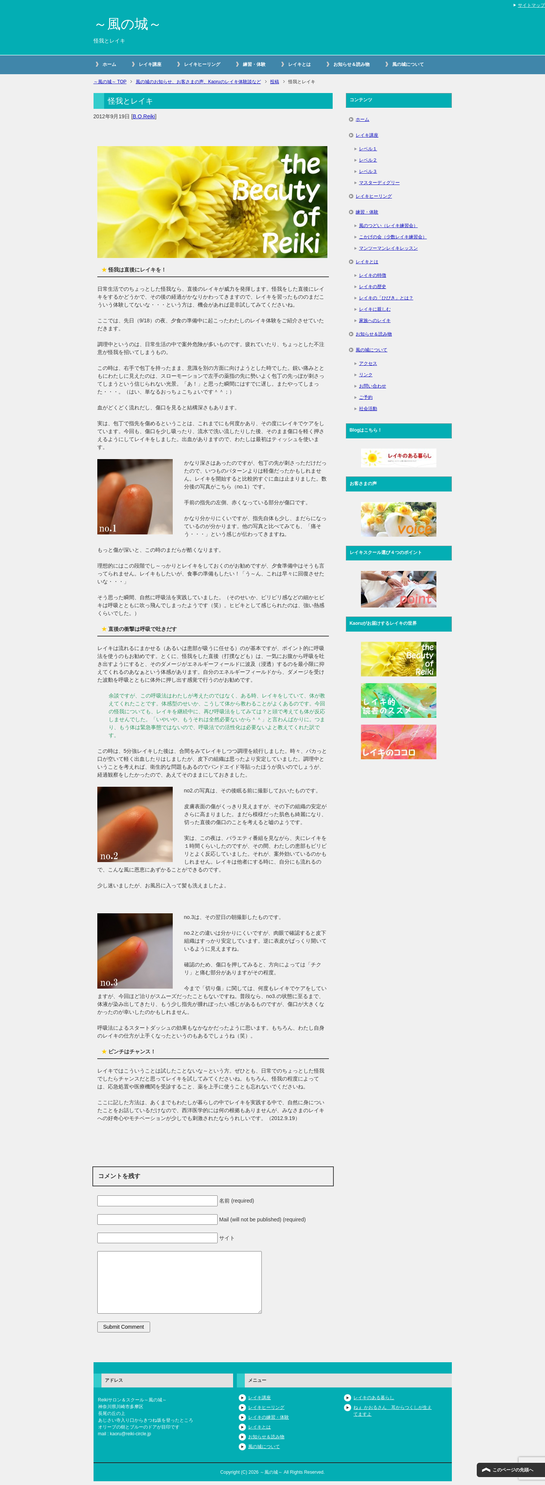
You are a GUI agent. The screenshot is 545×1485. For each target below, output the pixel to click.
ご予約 (366, 397)
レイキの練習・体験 (268, 1417)
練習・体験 (254, 64)
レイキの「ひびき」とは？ (386, 298)
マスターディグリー (379, 182)
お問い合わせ (372, 386)
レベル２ (368, 160)
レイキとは (299, 64)
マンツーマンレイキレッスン (388, 248)
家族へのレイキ (375, 320)
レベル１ (368, 148)
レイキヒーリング (202, 64)
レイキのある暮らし (373, 1397)
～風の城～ (128, 24)
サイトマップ (531, 5)
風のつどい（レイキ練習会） (388, 225)
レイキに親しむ (375, 309)
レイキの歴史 (372, 286)
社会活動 (368, 408)
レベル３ (368, 171)
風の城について (408, 64)
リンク (366, 374)
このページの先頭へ (513, 1470)
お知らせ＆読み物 (351, 64)
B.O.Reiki (144, 116)
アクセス (368, 363)
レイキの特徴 (372, 275)
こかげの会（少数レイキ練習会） (393, 237)
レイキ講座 (150, 64)
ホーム (109, 64)
